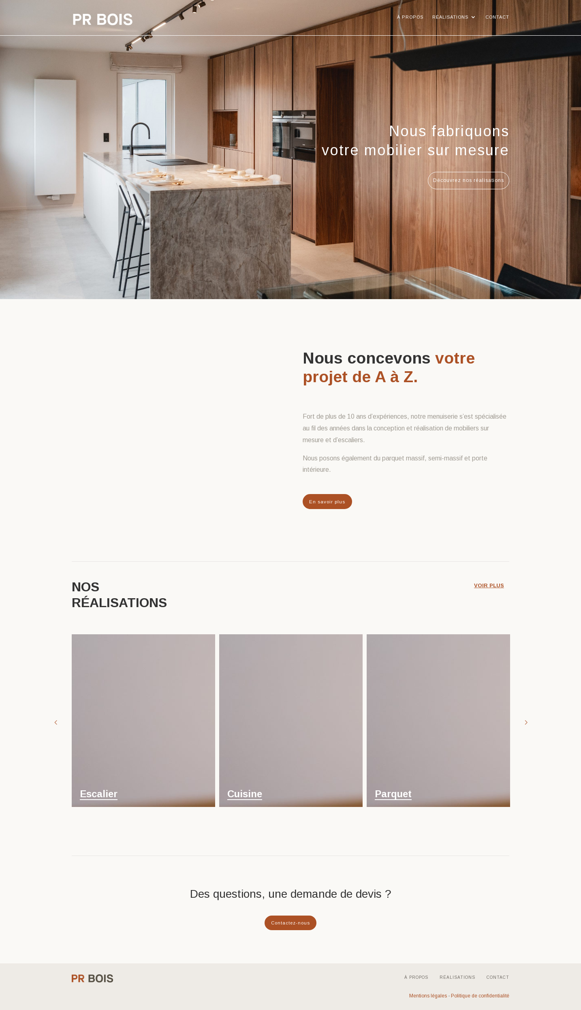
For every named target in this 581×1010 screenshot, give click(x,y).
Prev (55, 721)
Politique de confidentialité (480, 995)
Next (525, 721)
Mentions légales (428, 995)
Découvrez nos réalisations (468, 180)
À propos (410, 17)
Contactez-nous (290, 922)
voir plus (490, 584)
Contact (497, 17)
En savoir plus (327, 501)
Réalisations (450, 17)
